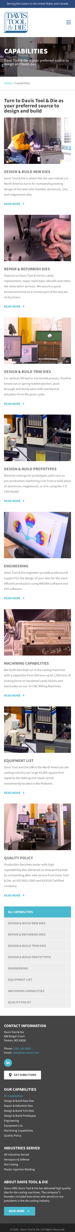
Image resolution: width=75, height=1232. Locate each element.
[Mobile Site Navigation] (68, 22)
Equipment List (20, 980)
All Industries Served (16, 1155)
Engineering (18, 968)
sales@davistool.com (26, 1053)
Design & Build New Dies (26, 923)
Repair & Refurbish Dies (27, 934)
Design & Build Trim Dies (27, 946)
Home (8, 83)
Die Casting (11, 1164)
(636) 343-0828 (22, 1049)
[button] (14, 204)
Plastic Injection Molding (19, 1169)
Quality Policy (19, 1002)
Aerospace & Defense (16, 1159)
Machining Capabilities (26, 991)
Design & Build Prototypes (29, 957)
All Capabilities (20, 912)
